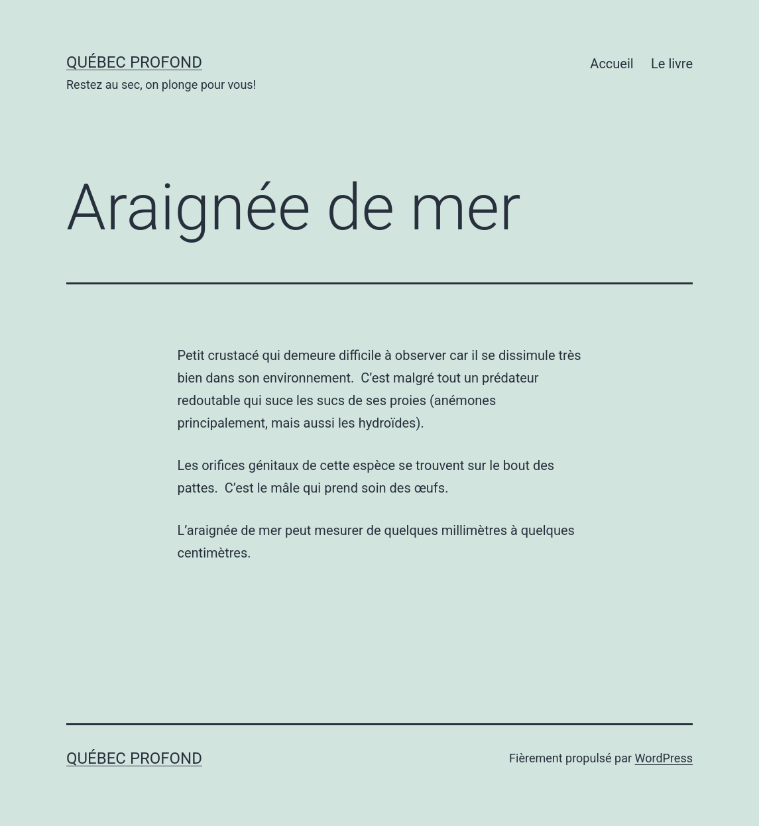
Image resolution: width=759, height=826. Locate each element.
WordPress (664, 758)
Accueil (611, 64)
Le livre (672, 64)
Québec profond (134, 62)
